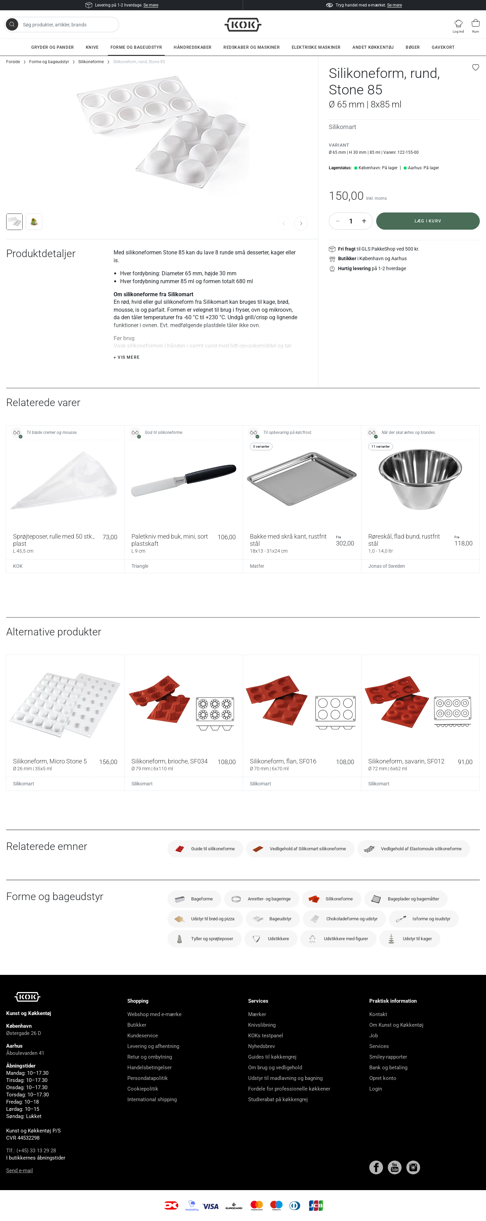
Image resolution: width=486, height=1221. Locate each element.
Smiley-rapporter (388, 1057)
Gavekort (443, 47)
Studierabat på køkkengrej (278, 1099)
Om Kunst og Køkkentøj (396, 1025)
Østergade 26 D (23, 1033)
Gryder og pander (52, 47)
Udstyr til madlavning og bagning (285, 1078)
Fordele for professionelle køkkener (289, 1089)
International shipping (152, 1099)
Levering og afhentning (153, 1046)
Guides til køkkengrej (272, 1057)
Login (375, 1089)
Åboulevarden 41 (25, 1053)
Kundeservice (142, 1036)
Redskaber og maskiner (251, 47)
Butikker (136, 1025)
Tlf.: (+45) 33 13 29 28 (31, 1151)
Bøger (413, 47)
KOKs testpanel (265, 1036)
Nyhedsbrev (261, 1046)
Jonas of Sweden (386, 566)
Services (379, 1046)
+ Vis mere (127, 357)
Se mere (150, 5)
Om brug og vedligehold (275, 1067)
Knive (92, 47)
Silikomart (342, 126)
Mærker (257, 1014)
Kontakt (378, 1014)
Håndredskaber (193, 47)
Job (373, 1036)
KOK (18, 566)
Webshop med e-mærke (154, 1014)
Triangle (139, 566)
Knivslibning (262, 1025)
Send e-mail (19, 1170)
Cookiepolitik (142, 1089)
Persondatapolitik (147, 1078)
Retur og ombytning (149, 1057)
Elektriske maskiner (316, 47)
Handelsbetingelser (149, 1067)
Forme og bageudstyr (136, 47)
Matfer (257, 566)
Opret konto (382, 1078)
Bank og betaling (388, 1067)
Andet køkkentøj (373, 47)
